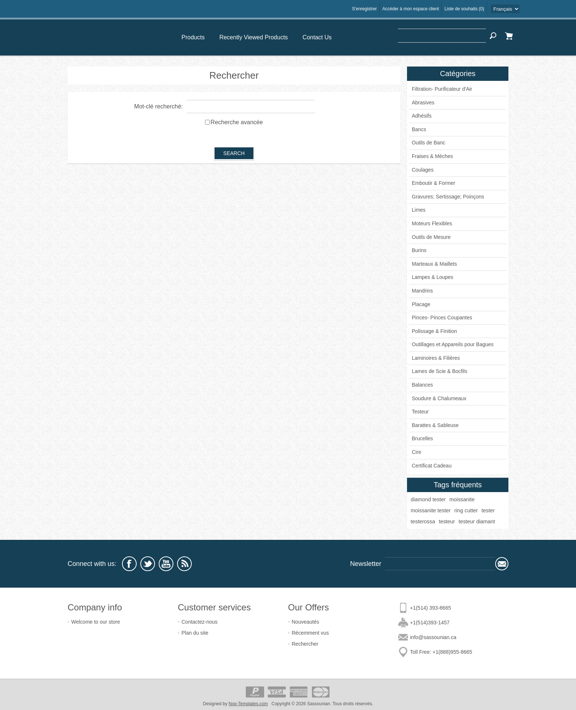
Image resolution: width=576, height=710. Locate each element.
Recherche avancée (236, 122)
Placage (421, 304)
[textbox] (442, 36)
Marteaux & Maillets (434, 264)
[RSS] (184, 563)
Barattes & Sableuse (435, 425)
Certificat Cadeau (431, 466)
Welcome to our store (95, 622)
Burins (419, 250)
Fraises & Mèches (432, 156)
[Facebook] (129, 563)
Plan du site (194, 633)
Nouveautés (305, 622)
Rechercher (305, 644)
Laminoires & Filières (436, 358)
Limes (418, 210)
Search (493, 36)
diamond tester (428, 499)
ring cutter (466, 510)
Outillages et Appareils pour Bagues (453, 344)
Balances (422, 385)
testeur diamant (476, 521)
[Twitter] (147, 563)
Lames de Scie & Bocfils (439, 371)
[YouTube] (166, 563)
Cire (416, 452)
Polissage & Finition (434, 331)
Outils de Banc (428, 143)
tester (488, 510)
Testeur (420, 412)
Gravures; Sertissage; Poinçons (448, 197)
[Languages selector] (505, 8)
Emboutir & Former (433, 183)
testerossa (423, 521)
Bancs (419, 129)
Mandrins (422, 291)
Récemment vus (310, 633)
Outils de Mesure (431, 237)
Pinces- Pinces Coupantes (442, 317)
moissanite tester (431, 510)
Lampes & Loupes (432, 277)
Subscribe (501, 563)
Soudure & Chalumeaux (439, 398)
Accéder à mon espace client (410, 8)
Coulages (422, 170)
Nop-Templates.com (248, 703)
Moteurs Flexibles (432, 223)
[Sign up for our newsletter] (440, 563)
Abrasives (423, 102)
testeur (447, 521)
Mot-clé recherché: (158, 106)
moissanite (462, 499)
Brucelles (422, 438)
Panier (509, 36)
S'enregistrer (364, 8)
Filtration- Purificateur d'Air (442, 89)
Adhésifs (422, 116)
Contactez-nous (199, 622)
